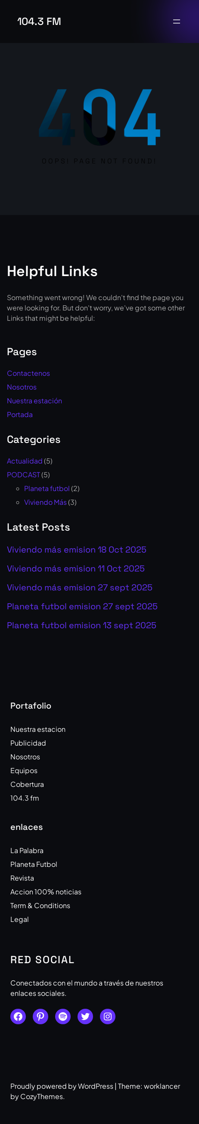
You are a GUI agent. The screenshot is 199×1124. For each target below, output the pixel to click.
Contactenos (28, 373)
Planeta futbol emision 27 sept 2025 (82, 606)
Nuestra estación (34, 400)
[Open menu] (176, 21)
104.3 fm (39, 21)
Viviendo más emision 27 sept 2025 (79, 587)
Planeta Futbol (33, 864)
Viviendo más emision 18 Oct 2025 (76, 549)
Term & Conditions (40, 905)
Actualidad (25, 460)
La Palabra (27, 850)
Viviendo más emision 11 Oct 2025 (76, 568)
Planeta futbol (47, 488)
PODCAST (23, 474)
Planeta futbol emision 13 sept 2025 (81, 625)
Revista (22, 877)
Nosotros (22, 386)
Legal (19, 919)
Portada (20, 414)
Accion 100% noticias (45, 891)
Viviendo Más (45, 502)
